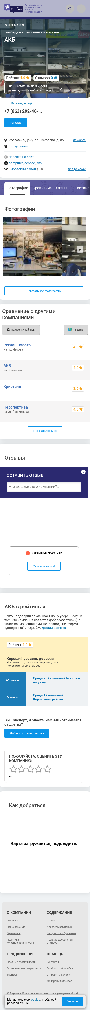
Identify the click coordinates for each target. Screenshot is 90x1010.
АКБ (7, 365)
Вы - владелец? (21, 103)
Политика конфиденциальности (20, 941)
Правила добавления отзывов (60, 941)
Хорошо (72, 1001)
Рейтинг (82, 188)
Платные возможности (21, 962)
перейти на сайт (21, 157)
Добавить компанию (59, 926)
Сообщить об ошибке (60, 968)
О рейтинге (13, 933)
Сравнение (42, 188)
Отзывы (63, 188)
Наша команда (16, 926)
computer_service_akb (25, 163)
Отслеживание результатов (24, 968)
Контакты (53, 962)
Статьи (51, 920)
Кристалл (12, 386)
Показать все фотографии (43, 291)
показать (16, 122)
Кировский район (22, 169)
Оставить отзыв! (44, 566)
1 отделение (18, 146)
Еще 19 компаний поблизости (34, 88)
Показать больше (45, 430)
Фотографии (17, 188)
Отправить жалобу (58, 974)
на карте (79, 140)
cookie (35, 999)
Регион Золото (17, 345)
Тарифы (12, 974)
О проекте (13, 920)
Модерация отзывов (59, 981)
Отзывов (44, 78)
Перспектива (16, 407)
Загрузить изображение (61, 933)
